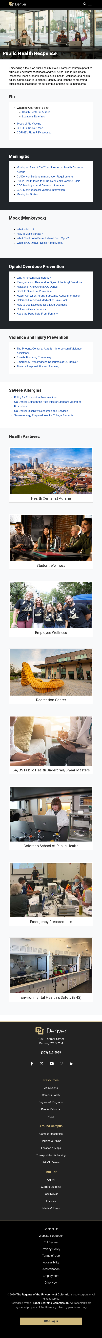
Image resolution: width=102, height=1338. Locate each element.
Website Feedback (51, 1235)
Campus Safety (51, 1095)
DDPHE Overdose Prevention (34, 291)
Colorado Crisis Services (31, 309)
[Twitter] (40, 1068)
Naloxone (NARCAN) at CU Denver (38, 286)
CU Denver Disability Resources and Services (41, 411)
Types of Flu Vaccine (29, 123)
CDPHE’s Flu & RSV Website (34, 132)
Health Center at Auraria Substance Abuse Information (49, 295)
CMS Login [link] (51, 1321)
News (51, 1116)
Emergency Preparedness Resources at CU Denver (47, 362)
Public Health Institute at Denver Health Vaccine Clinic (48, 181)
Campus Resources (51, 1133)
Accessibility (51, 1262)
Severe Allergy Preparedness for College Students (43, 415)
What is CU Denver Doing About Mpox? (40, 242)
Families (51, 1201)
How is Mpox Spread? (30, 233)
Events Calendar (51, 1109)
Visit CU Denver (51, 1162)
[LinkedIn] (70, 1068)
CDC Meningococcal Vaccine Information (41, 190)
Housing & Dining (51, 1141)
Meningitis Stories (27, 194)
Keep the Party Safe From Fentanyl (37, 313)
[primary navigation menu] (90, 4)
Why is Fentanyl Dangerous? (34, 277)
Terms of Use (51, 1255)
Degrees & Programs (51, 1102)
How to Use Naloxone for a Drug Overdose (42, 304)
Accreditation (51, 1269)
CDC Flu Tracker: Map (30, 128)
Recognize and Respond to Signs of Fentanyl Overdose (49, 282)
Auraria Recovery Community (34, 357)
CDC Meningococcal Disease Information (41, 185)
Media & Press (51, 1208)
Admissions (51, 1088)
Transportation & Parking (50, 1155)
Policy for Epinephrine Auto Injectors (35, 397)
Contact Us (51, 1229)
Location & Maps (51, 1148)
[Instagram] (60, 1068)
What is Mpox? (25, 229)
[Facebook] (30, 1068)
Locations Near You (33, 116)
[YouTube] (50, 1068)
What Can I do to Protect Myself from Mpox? (43, 238)
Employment (51, 1275)
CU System (51, 1242)
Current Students (51, 1186)
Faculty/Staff (51, 1194)
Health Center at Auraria (36, 112)
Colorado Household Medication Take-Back (42, 300)
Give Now (50, 1282)
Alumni (51, 1179)
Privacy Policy (51, 1249)
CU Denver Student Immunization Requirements (45, 176)
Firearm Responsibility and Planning (38, 366)
